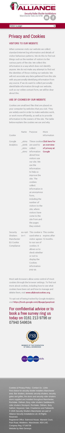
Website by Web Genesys (20, 428)
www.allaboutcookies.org (38, 292)
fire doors (28, 396)
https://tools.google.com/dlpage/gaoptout (34, 302)
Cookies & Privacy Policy (20, 388)
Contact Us (37, 388)
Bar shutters (19, 394)
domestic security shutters (37, 394)
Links (45, 388)
